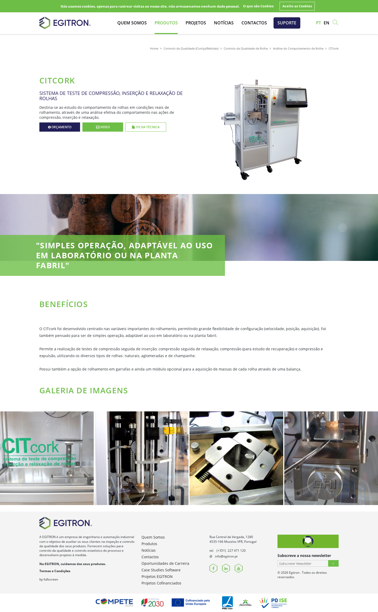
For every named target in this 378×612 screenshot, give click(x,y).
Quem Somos (132, 23)
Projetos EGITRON (157, 576)
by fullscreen (48, 579)
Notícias (224, 23)
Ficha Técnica (146, 127)
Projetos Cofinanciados (161, 583)
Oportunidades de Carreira (165, 563)
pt (318, 23)
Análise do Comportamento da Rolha (298, 48)
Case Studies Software (161, 569)
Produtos (166, 23)
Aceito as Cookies (297, 6)
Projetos (196, 23)
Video (103, 127)
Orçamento (60, 127)
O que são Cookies (258, 6)
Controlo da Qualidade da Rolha (246, 48)
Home (154, 48)
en (326, 23)
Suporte (286, 23)
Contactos (254, 23)
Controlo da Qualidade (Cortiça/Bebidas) (191, 48)
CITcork (334, 48)
